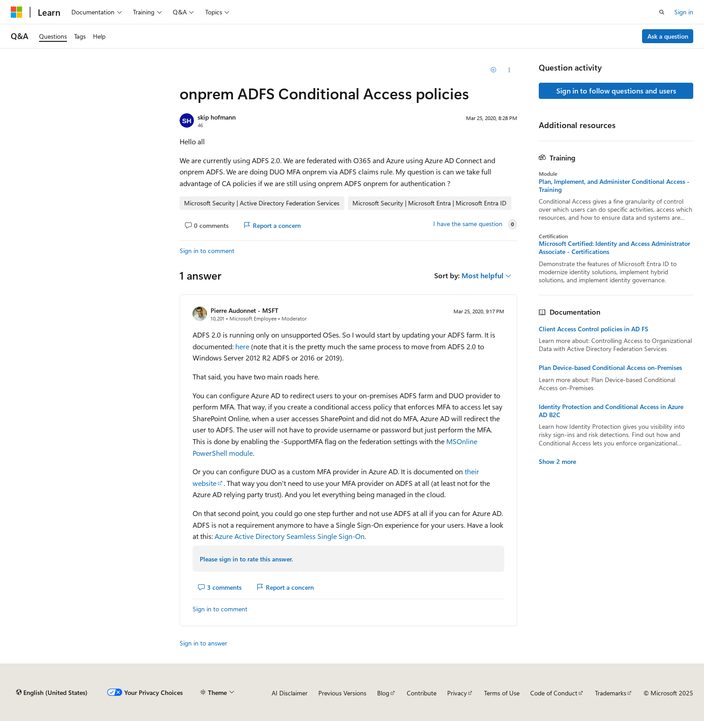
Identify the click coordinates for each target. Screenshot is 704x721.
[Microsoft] (16, 12)
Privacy (457, 693)
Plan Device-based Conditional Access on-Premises (610, 368)
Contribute (421, 693)
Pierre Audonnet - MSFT (244, 310)
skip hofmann (217, 117)
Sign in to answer (203, 643)
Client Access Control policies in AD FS (593, 329)
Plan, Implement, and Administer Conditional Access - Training (614, 186)
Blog (383, 693)
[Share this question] (509, 70)
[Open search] (662, 12)
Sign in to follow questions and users (616, 90)
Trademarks (610, 693)
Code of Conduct (553, 693)
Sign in (683, 12)
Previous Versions (342, 693)
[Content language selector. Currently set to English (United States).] (52, 692)
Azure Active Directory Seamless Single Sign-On (290, 536)
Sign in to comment (207, 250)
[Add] (494, 70)
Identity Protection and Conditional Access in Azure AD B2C (611, 411)
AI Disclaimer (290, 693)
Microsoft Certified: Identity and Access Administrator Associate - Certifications (614, 248)
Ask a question (667, 36)
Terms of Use (501, 693)
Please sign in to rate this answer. (246, 559)
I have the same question (467, 223)
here (242, 346)
